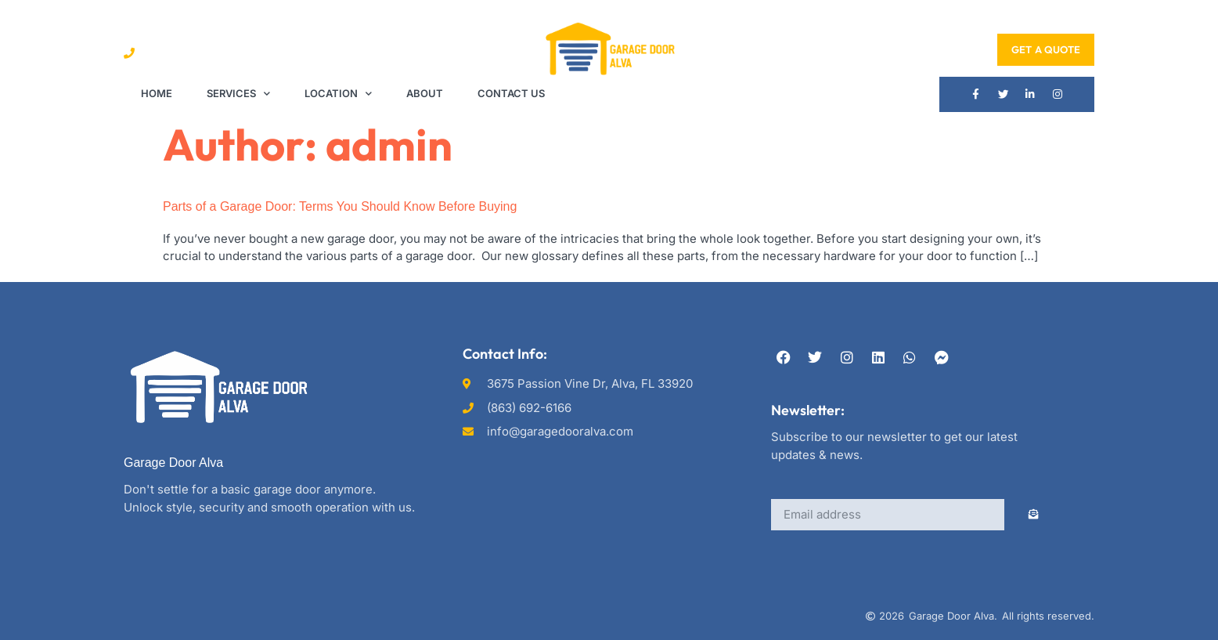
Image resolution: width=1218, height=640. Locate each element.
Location (338, 93)
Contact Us (511, 93)
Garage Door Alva (173, 462)
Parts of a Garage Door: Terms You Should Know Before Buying (340, 207)
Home (156, 93)
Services (238, 93)
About (424, 93)
